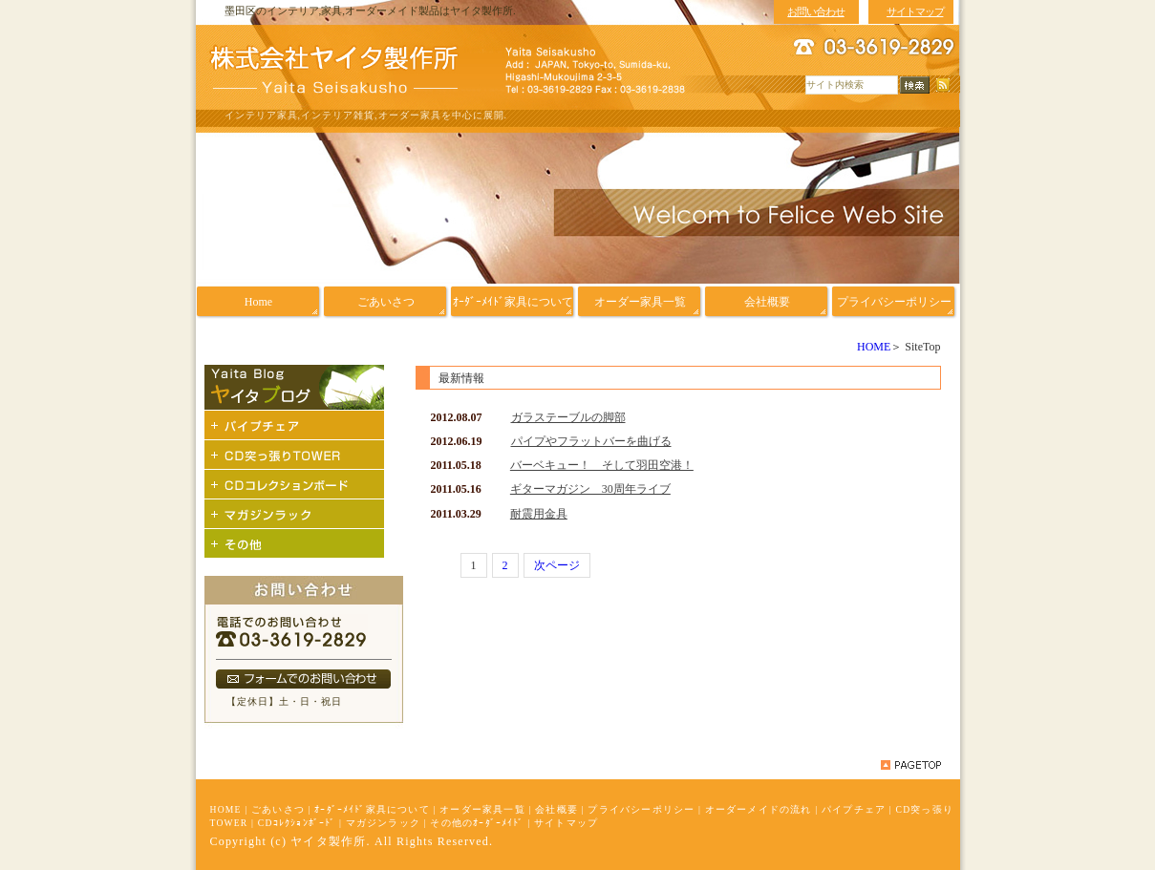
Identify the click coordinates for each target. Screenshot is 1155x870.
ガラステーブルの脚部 (568, 417)
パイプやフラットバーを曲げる (591, 441)
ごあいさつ (278, 809)
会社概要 (556, 809)
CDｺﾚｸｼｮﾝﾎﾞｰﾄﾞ (297, 822)
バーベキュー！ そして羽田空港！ (602, 465)
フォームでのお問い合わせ (303, 679)
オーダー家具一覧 (482, 809)
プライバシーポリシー (641, 809)
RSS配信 (943, 85)
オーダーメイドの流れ (758, 809)
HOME (873, 346)
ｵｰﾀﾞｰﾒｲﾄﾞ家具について (372, 809)
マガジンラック (383, 822)
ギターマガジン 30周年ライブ (590, 489)
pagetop (911, 765)
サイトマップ (566, 822)
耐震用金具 (538, 513)
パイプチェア (854, 809)
